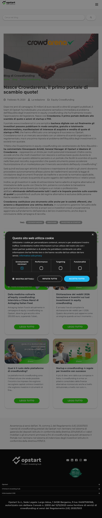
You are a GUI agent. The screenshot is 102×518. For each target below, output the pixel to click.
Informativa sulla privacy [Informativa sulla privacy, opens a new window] (30, 255)
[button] (23, 279)
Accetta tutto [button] (76, 278)
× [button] (93, 235)
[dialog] (51, 259)
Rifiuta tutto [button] (49, 278)
